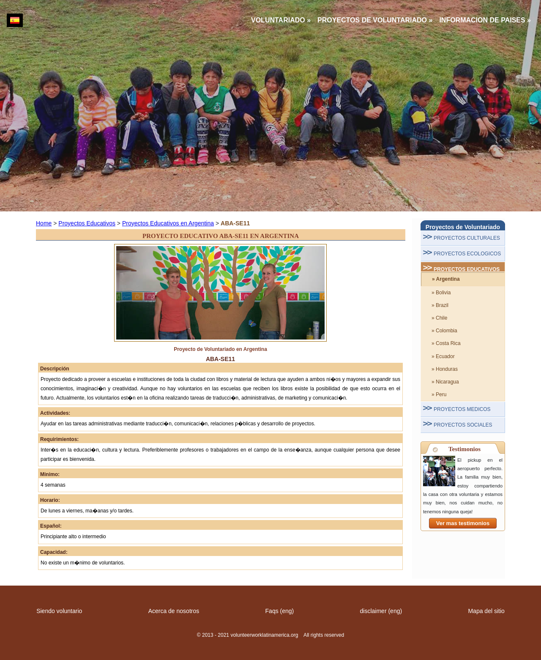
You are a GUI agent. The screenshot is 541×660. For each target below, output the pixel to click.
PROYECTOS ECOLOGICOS (467, 254)
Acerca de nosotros (173, 611)
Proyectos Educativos (86, 223)
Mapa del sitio (486, 611)
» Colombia (444, 331)
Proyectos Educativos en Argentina (168, 223)
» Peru (439, 394)
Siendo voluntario (59, 611)
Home (44, 223)
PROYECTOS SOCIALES (463, 425)
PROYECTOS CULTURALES (467, 238)
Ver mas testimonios (462, 523)
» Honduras (445, 369)
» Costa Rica (446, 343)
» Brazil (440, 305)
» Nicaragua (445, 382)
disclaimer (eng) (381, 611)
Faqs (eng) (279, 611)
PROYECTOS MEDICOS (462, 409)
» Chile (439, 318)
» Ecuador (443, 356)
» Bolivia (441, 293)
